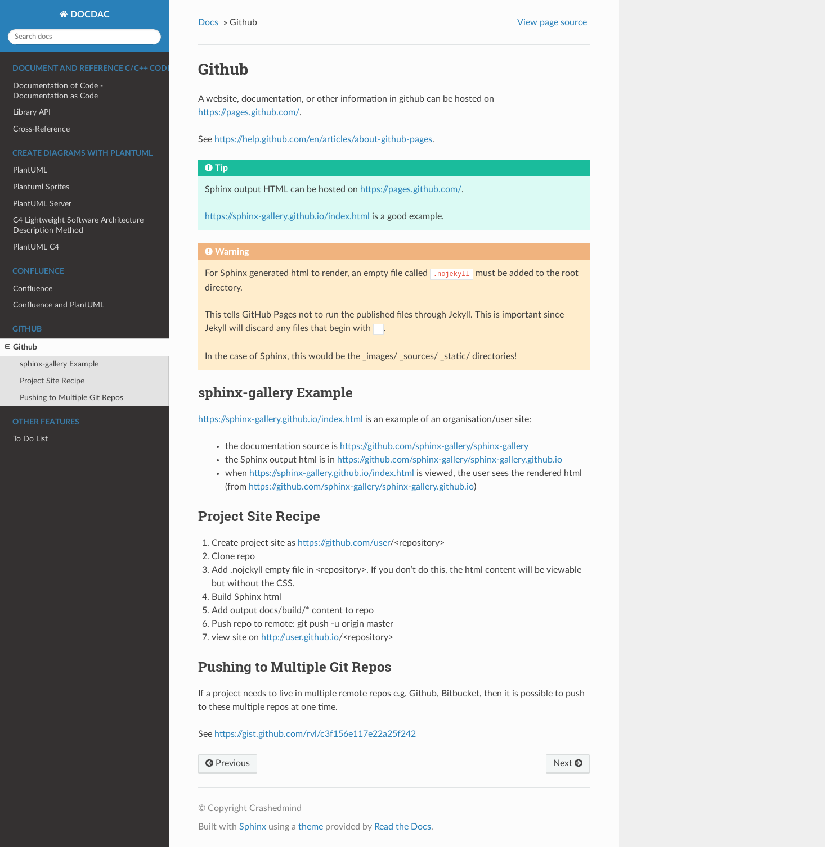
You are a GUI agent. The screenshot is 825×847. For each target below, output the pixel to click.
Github (21, 347)
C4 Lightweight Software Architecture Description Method (78, 225)
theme (310, 826)
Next (567, 763)
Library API (32, 112)
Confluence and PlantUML (58, 305)
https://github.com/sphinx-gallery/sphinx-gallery (434, 446)
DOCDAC (89, 14)
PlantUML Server (42, 204)
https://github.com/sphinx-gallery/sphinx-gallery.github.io (449, 459)
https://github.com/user (344, 542)
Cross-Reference (41, 129)
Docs (208, 22)
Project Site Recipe (52, 381)
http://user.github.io (300, 637)
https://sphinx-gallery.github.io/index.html (287, 216)
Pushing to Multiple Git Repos (71, 397)
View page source (552, 22)
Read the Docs (402, 826)
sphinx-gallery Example (59, 364)
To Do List (30, 438)
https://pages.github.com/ (248, 112)
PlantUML (30, 170)
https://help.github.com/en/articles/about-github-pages (323, 139)
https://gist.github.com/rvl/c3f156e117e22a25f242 (315, 734)
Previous (227, 763)
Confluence (32, 288)
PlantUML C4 (36, 247)
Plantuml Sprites (41, 187)
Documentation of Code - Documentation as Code (58, 90)
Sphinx (252, 826)
